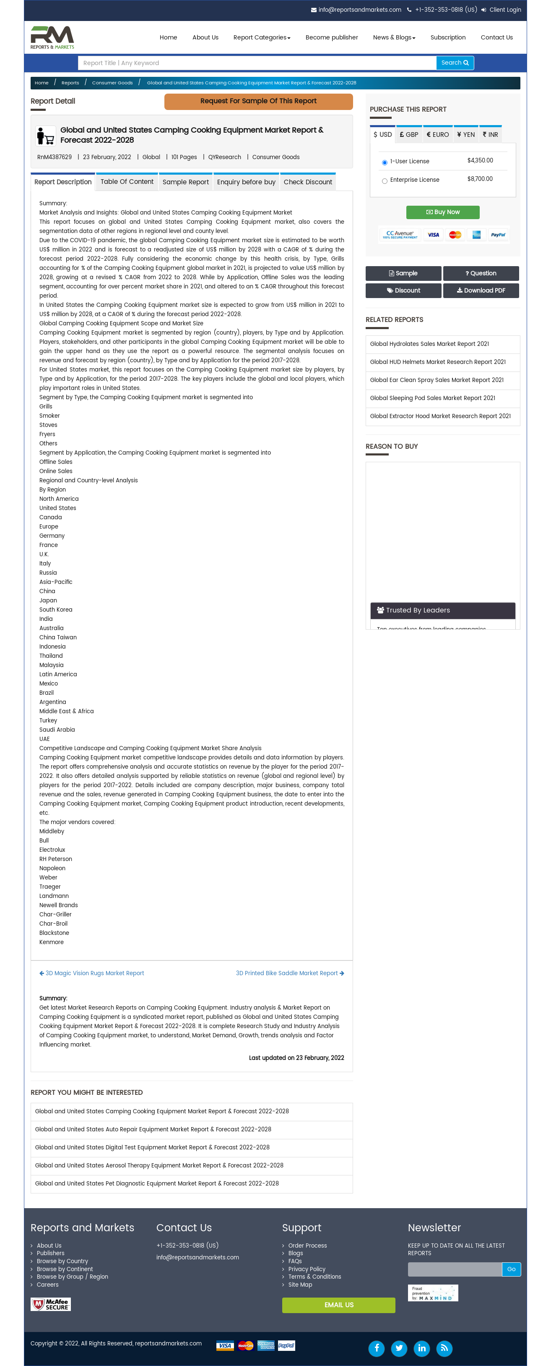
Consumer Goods (112, 83)
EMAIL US (339, 1305)
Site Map (297, 1285)
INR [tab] (490, 135)
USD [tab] (383, 135)
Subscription (448, 37)
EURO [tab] (438, 135)
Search (455, 63)
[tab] (127, 182)
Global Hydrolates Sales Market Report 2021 (429, 344)
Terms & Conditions (311, 1277)
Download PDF (481, 291)
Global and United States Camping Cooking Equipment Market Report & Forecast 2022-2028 (251, 83)
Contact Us (497, 37)
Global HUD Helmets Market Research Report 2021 (438, 362)
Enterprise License (410, 181)
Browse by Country (59, 1261)
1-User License (405, 162)
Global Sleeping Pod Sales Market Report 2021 (432, 398)
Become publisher (332, 37)
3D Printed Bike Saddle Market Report (290, 973)
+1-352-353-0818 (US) (446, 10)
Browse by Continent (62, 1269)
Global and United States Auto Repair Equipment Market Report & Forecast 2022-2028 (153, 1129)
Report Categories (260, 37)
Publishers (48, 1253)
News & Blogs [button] (394, 37)
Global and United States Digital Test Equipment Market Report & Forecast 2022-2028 (152, 1148)
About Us (205, 37)
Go (511, 1269)
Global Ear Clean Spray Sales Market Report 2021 (437, 380)
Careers (45, 1285)
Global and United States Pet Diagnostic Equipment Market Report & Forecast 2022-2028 (157, 1184)
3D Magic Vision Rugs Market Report (91, 973)
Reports (70, 83)
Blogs (292, 1253)
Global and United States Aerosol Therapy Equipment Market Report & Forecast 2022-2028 (159, 1166)
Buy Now (443, 212)
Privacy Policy (303, 1269)
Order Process (304, 1246)
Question (480, 273)
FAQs (292, 1261)
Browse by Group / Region (69, 1277)
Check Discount (308, 182)
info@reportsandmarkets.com (360, 10)
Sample (403, 273)
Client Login (501, 10)
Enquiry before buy (246, 182)
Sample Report (186, 182)
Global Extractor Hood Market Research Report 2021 (440, 416)
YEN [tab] (466, 135)
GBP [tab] (409, 135)
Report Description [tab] (62, 182)
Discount (403, 291)
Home (168, 37)
